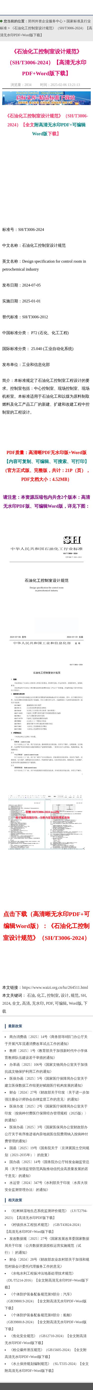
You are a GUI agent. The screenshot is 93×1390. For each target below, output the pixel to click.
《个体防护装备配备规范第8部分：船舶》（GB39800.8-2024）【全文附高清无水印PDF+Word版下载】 (46, 1322)
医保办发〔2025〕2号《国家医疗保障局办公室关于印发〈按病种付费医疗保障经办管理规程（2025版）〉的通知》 (46, 1113)
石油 (31, 995)
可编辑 (61, 1003)
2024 (6, 1003)
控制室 (53, 995)
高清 (26, 1003)
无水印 (38, 1003)
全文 (16, 1003)
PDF (49, 1003)
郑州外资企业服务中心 (45, 21)
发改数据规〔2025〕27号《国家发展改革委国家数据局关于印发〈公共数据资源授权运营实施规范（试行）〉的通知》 (47, 1245)
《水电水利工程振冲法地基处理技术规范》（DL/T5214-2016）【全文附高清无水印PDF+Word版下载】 (47, 1280)
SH (83, 995)
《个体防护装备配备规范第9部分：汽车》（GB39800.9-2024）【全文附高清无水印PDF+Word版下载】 (46, 1301)
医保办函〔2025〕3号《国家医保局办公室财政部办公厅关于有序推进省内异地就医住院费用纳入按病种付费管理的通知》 (46, 1134)
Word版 (75, 1003)
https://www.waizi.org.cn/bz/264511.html (55, 987)
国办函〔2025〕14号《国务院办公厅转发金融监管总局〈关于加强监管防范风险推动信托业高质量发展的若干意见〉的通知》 (47, 1169)
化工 (41, 995)
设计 (65, 995)
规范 (75, 995)
